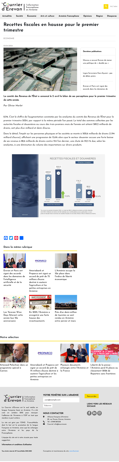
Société (19, 17)
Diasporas (112, 17)
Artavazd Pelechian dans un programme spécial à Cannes (14, 369)
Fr (111, 7)
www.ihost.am (74, 452)
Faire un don (91, 397)
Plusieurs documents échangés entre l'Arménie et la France (74, 369)
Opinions (87, 17)
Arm (115, 7)
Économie (31, 17)
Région (99, 17)
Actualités (7, 17)
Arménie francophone (69, 17)
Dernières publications (92, 52)
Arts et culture (47, 17)
